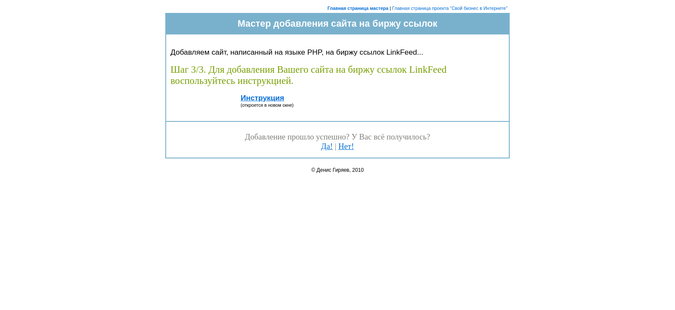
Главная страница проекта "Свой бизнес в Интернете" (450, 8)
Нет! (346, 146)
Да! (327, 146)
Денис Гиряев (332, 170)
